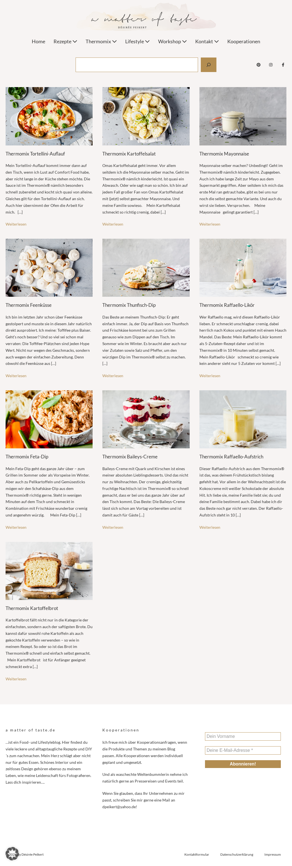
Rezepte (65, 41)
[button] (12, 853)
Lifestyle (137, 41)
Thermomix (101, 41)
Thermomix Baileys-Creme (130, 457)
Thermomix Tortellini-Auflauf (35, 154)
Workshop (172, 41)
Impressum (272, 854)
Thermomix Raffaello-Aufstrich (231, 457)
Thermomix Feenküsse (29, 305)
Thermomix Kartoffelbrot (32, 608)
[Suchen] (208, 65)
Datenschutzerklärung (236, 854)
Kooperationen (243, 41)
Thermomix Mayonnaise (224, 154)
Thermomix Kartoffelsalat (129, 154)
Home (38, 41)
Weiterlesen (16, 224)
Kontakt (207, 41)
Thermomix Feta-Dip (27, 457)
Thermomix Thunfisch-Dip (129, 305)
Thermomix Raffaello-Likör (227, 305)
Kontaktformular (196, 854)
